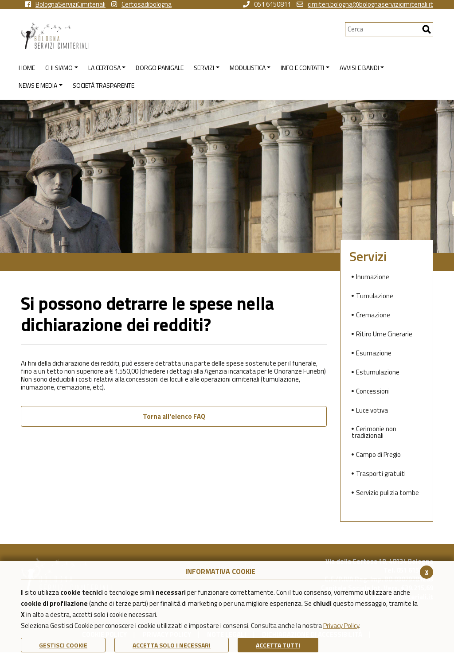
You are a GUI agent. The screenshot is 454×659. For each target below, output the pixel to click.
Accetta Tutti (278, 645)
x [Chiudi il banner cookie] (426, 571)
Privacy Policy (341, 625)
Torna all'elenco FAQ (174, 416)
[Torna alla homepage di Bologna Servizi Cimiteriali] (183, 35)
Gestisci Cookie (63, 645)
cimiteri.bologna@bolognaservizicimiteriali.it (365, 4)
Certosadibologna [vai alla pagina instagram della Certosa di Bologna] (141, 4)
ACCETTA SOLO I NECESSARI (172, 645)
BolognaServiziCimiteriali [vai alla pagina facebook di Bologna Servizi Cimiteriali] (65, 4)
